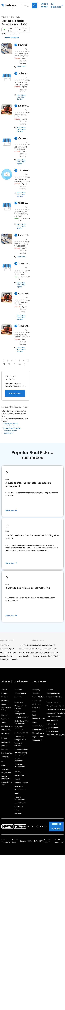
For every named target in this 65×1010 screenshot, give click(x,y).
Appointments (6, 726)
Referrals (4, 701)
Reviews (4, 697)
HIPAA (35, 841)
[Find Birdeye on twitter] (28, 826)
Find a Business (52, 720)
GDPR (30, 841)
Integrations (6, 773)
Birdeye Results (38, 733)
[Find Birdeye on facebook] (24, 826)
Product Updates (38, 719)
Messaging (5, 742)
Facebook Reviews (21, 749)
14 (20, 364)
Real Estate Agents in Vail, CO (43, 645)
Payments (5, 733)
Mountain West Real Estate (24, 293)
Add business (15, 393)
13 (14, 364)
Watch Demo (37, 701)
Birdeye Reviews (38, 729)
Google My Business (19, 744)
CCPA (41, 841)
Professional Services (54, 697)
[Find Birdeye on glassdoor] (46, 826)
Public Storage (20, 803)
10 (28, 360)
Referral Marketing (21, 733)
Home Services (20, 790)
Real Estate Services (21, 98)
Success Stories (38, 726)
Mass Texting (6, 730)
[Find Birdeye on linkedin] (32, 826)
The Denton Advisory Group (24, 263)
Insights (4, 749)
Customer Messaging (19, 728)
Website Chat (20, 736)
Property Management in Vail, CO (45, 652)
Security (23, 841)
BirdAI (3, 766)
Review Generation (22, 717)
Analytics (4, 769)
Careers (35, 722)
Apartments (8, 433)
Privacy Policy (15, 841)
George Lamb (24, 138)
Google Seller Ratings (6, 709)
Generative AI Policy (48, 841)
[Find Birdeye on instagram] (37, 826)
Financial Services (21, 783)
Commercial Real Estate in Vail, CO (46, 656)
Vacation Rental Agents (28, 645)
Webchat (4, 719)
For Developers (52, 724)
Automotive (19, 775)
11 (4, 364)
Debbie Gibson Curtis (24, 105)
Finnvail (22, 44)
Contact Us (36, 740)
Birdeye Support (52, 727)
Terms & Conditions (5, 841)
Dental (17, 779)
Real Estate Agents (21, 163)
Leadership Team (38, 697)
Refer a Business (53, 731)
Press (34, 715)
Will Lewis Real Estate (24, 170)
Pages (3, 704)
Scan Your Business (54, 717)
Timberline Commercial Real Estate (24, 325)
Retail (17, 810)
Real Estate (21, 67)
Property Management (13, 428)
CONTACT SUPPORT (56, 826)
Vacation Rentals (10, 431)
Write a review (44, 5)
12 (9, 364)
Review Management (20, 713)
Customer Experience (19, 760)
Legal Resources (38, 737)
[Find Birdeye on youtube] (41, 826)
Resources (36, 708)
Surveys (4, 746)
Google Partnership (5, 777)
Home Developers (26, 652)
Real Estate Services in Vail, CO (44, 649)
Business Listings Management (21, 754)
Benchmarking (6, 753)
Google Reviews (21, 740)
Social (3, 722)
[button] (3, 360)
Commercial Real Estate (28, 649)
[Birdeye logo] (8, 5)
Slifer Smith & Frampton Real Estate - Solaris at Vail (24, 202)
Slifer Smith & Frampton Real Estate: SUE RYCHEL (24, 73)
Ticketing (4, 757)
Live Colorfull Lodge (24, 235)
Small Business (20, 693)
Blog (34, 711)
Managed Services (53, 693)
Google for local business (20, 707)
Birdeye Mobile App (6, 783)
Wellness (18, 814)
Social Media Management (20, 765)
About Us (35, 693)
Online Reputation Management (21, 722)
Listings (4, 693)
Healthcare (19, 786)
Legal (17, 793)
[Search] (34, 5)
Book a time (36, 704)
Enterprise (18, 697)
